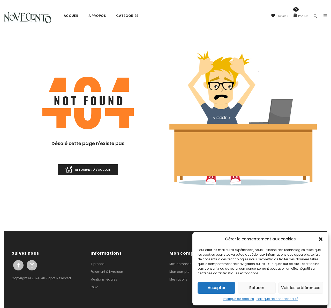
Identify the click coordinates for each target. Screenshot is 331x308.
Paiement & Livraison (107, 271)
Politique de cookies (238, 299)
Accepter (216, 287)
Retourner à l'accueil (87, 170)
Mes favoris (178, 279)
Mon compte (179, 271)
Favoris (279, 16)
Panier (301, 16)
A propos (97, 264)
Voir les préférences (300, 287)
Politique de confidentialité (277, 299)
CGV (94, 287)
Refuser (256, 287)
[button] (320, 239)
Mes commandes (183, 264)
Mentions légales (104, 279)
